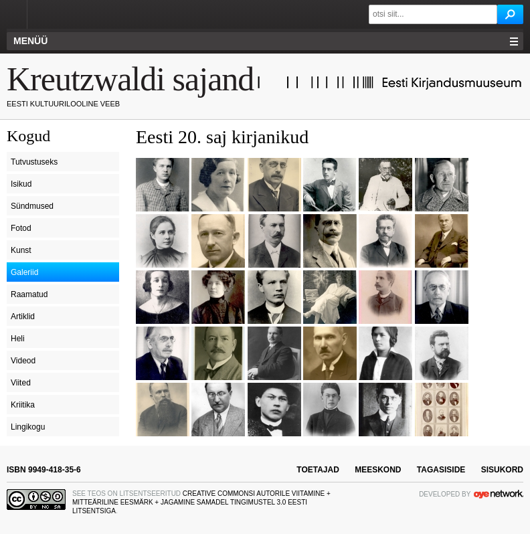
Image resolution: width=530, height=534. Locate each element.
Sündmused (32, 206)
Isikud (21, 184)
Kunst (21, 250)
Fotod (21, 228)
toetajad (317, 469)
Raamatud (29, 294)
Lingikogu (28, 427)
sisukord (502, 469)
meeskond (378, 469)
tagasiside (441, 469)
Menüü (30, 40)
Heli (18, 338)
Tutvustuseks (34, 162)
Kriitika (23, 405)
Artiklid (23, 316)
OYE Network (498, 494)
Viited (21, 382)
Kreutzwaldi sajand (130, 79)
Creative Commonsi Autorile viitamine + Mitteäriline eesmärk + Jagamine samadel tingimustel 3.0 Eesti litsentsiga (201, 502)
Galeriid (24, 272)
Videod (23, 360)
